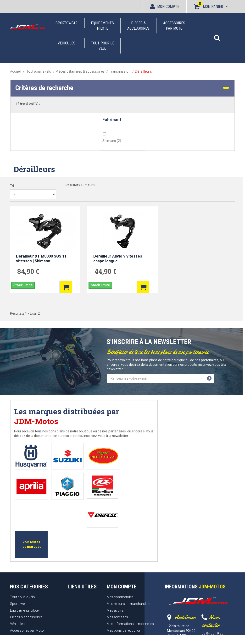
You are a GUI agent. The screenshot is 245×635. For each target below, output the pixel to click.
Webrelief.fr (177, 627)
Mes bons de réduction (124, 570)
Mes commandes (120, 536)
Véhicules (66, 43)
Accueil (15, 71)
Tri (12, 186)
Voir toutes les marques (132, 484)
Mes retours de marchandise (128, 543)
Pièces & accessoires (138, 26)
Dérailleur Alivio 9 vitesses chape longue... (117, 258)
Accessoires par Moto (174, 26)
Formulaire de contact (218, 578)
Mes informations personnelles (130, 563)
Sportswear (67, 23)
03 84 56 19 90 (212, 573)
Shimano (111, 141)
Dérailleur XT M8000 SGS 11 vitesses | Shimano (41, 258)
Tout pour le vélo (102, 46)
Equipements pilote (102, 26)
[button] (217, 35)
